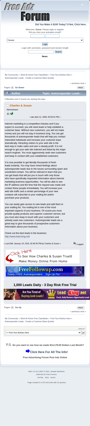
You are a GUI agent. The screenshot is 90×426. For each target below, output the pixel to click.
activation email (53, 32)
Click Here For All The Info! (49, 352)
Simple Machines (58, 371)
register (60, 29)
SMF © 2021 (44, 371)
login (51, 29)
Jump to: (81, 329)
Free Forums (51, 374)
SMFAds (39, 374)
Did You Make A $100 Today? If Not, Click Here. (60, 24)
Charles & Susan (21, 105)
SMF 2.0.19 (33, 371)
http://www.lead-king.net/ (17, 236)
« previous (75, 83)
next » (83, 83)
